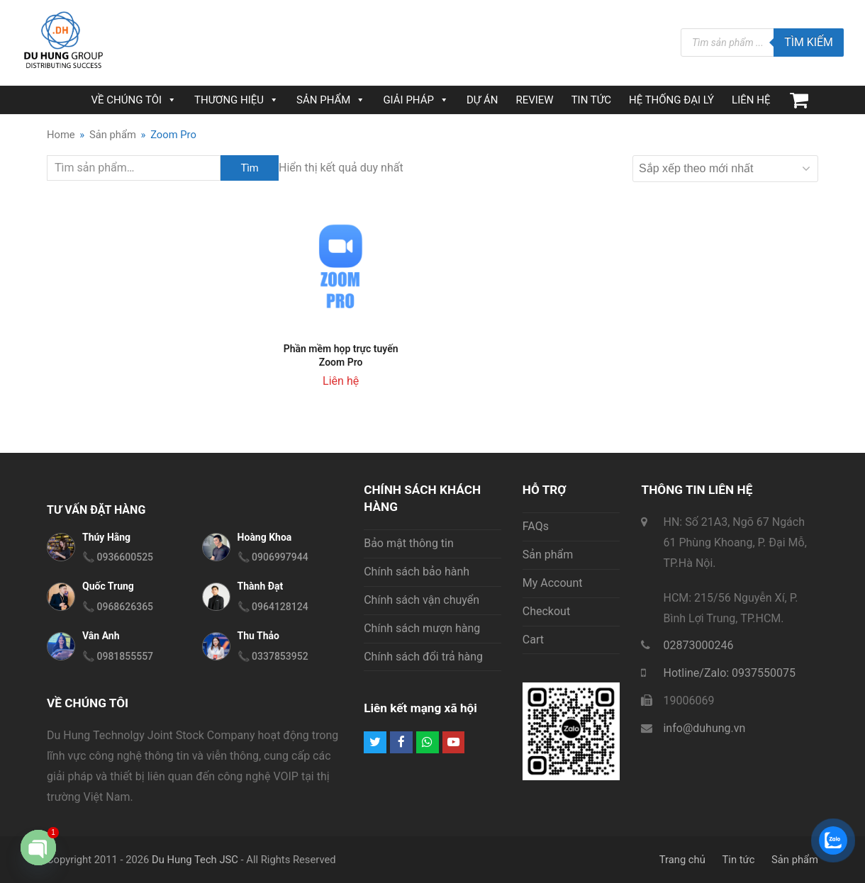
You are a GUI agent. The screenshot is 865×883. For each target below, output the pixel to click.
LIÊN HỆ (751, 100)
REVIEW (534, 100)
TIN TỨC (591, 100)
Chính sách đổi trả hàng (423, 656)
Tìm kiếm (808, 42)
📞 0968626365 (117, 606)
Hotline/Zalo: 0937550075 (729, 673)
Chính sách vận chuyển (421, 600)
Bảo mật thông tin (409, 543)
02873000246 (698, 645)
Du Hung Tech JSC (195, 859)
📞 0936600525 (117, 557)
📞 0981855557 (117, 656)
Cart (533, 639)
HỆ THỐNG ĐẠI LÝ (671, 100)
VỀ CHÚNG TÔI (134, 100)
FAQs (536, 526)
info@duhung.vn (704, 728)
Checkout (546, 611)
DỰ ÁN (482, 100)
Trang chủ (682, 859)
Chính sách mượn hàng (422, 628)
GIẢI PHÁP (416, 100)
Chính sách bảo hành (416, 571)
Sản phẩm (548, 554)
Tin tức (738, 859)
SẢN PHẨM (330, 100)
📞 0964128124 (273, 606)
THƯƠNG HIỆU (236, 100)
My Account (553, 583)
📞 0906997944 (273, 557)
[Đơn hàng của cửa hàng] (725, 168)
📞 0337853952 (273, 656)
